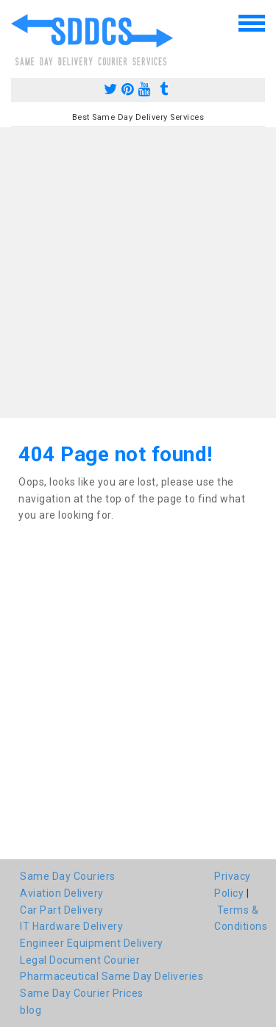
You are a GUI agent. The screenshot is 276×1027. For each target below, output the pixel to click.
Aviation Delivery (62, 893)
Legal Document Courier (80, 960)
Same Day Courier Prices (82, 993)
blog (30, 1010)
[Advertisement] (138, 273)
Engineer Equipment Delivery (91, 943)
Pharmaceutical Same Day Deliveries (111, 976)
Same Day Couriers (68, 876)
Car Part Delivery (62, 910)
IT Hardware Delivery (71, 926)
